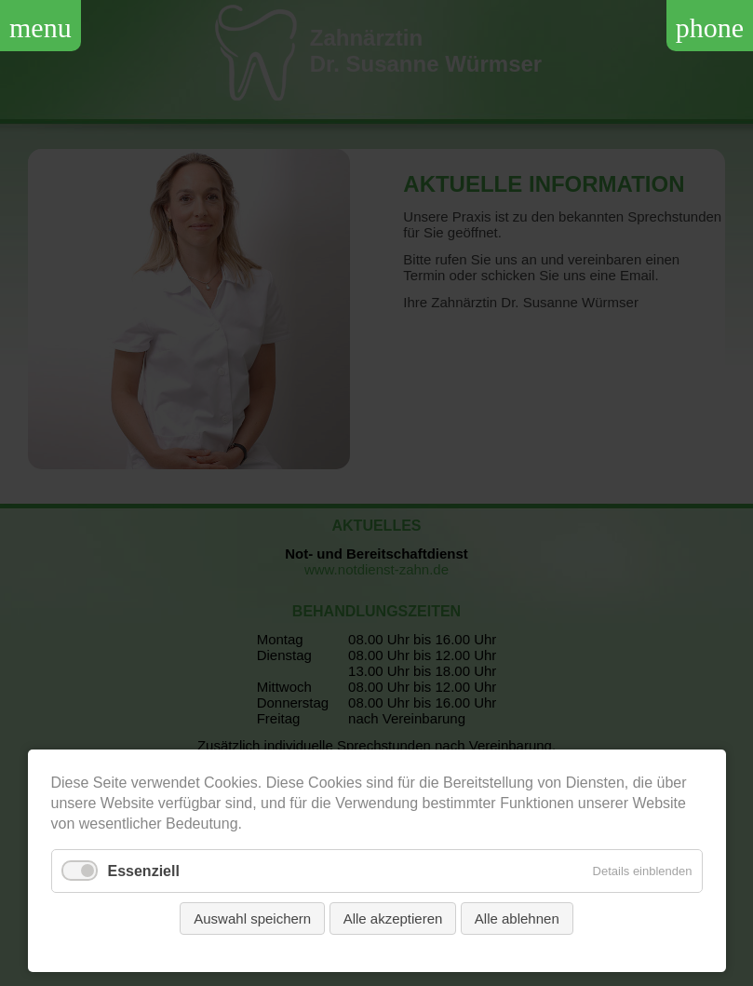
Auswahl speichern (252, 918)
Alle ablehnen (517, 918)
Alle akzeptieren (393, 918)
